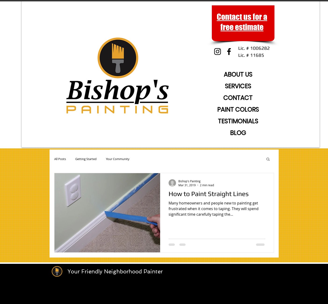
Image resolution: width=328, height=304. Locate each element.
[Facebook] (229, 51)
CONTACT (237, 98)
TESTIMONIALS (238, 121)
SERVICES (238, 86)
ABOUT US (238, 74)
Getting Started (86, 159)
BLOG (238, 133)
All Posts (60, 159)
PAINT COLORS (238, 109)
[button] (268, 159)
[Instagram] (217, 51)
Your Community (118, 159)
